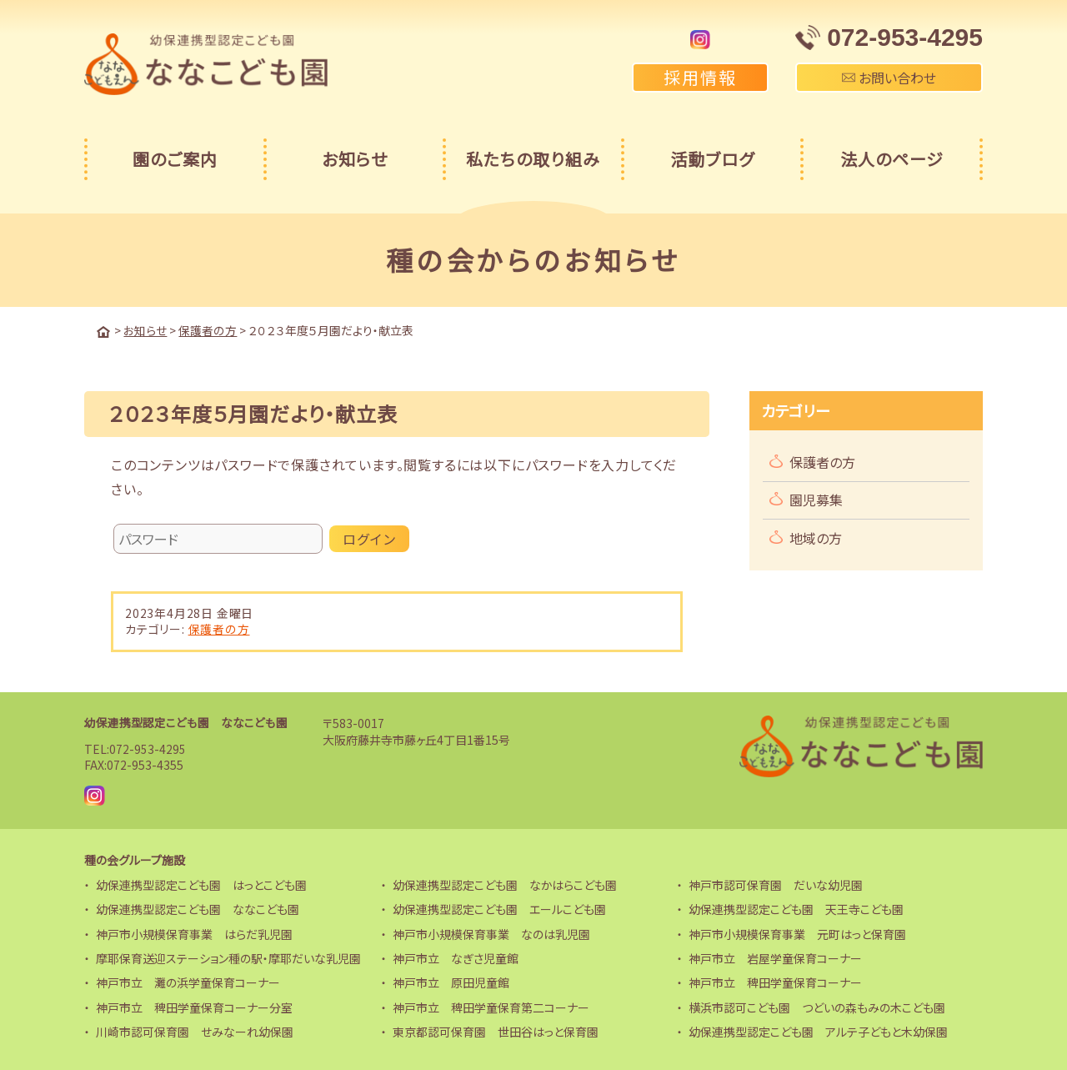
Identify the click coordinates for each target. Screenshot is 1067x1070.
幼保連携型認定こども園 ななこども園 (186, 721)
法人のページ (892, 159)
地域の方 (815, 537)
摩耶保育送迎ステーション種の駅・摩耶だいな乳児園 (228, 957)
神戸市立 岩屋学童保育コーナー (775, 957)
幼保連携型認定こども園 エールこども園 (499, 908)
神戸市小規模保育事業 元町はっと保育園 (797, 933)
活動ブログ (712, 159)
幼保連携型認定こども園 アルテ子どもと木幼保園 (818, 1030)
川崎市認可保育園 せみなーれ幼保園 (194, 1030)
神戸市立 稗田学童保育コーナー (775, 981)
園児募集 (816, 499)
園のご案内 (175, 159)
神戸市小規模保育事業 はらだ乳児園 (194, 933)
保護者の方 (218, 628)
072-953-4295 (147, 748)
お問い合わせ (889, 78)
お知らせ (355, 159)
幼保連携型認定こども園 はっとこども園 (201, 884)
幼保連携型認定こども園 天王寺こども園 (796, 908)
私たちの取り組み (533, 159)
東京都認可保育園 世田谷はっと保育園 (496, 1030)
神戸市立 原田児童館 (451, 981)
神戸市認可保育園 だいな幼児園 (776, 884)
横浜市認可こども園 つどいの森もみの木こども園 (817, 1006)
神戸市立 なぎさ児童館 (455, 957)
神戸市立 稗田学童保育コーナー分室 (194, 1006)
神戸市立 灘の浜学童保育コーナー (188, 981)
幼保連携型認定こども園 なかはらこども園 (505, 884)
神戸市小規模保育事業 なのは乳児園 (491, 933)
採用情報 (700, 77)
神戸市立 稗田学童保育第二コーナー (491, 1006)
